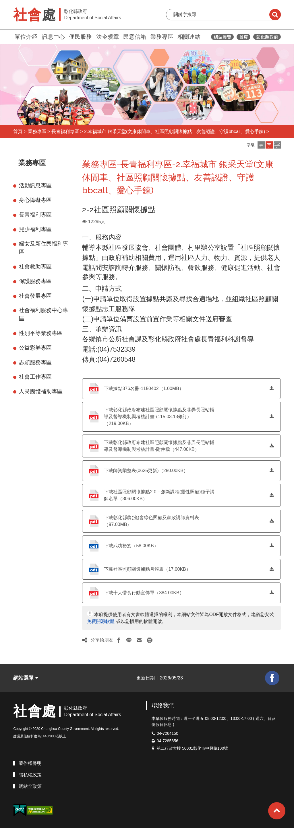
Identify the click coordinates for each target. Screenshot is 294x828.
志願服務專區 (35, 362)
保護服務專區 (35, 281)
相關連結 (188, 37)
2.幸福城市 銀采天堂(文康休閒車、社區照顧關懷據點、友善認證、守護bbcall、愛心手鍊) (174, 131)
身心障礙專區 (35, 200)
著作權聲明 (30, 763)
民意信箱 (134, 37)
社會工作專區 (35, 377)
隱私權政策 (30, 774)
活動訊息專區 (35, 185)
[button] (261, 145)
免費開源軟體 (101, 621)
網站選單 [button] (25, 678)
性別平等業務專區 (41, 333)
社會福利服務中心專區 (43, 314)
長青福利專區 (65, 131)
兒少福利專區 (35, 229)
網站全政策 (30, 786)
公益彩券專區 (35, 348)
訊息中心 (53, 37)
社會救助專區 (35, 267)
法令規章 (107, 37)
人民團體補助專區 (41, 391)
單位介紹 (26, 37)
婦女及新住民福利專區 (43, 248)
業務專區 (161, 37)
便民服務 (80, 37)
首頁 (17, 131)
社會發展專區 (35, 296)
